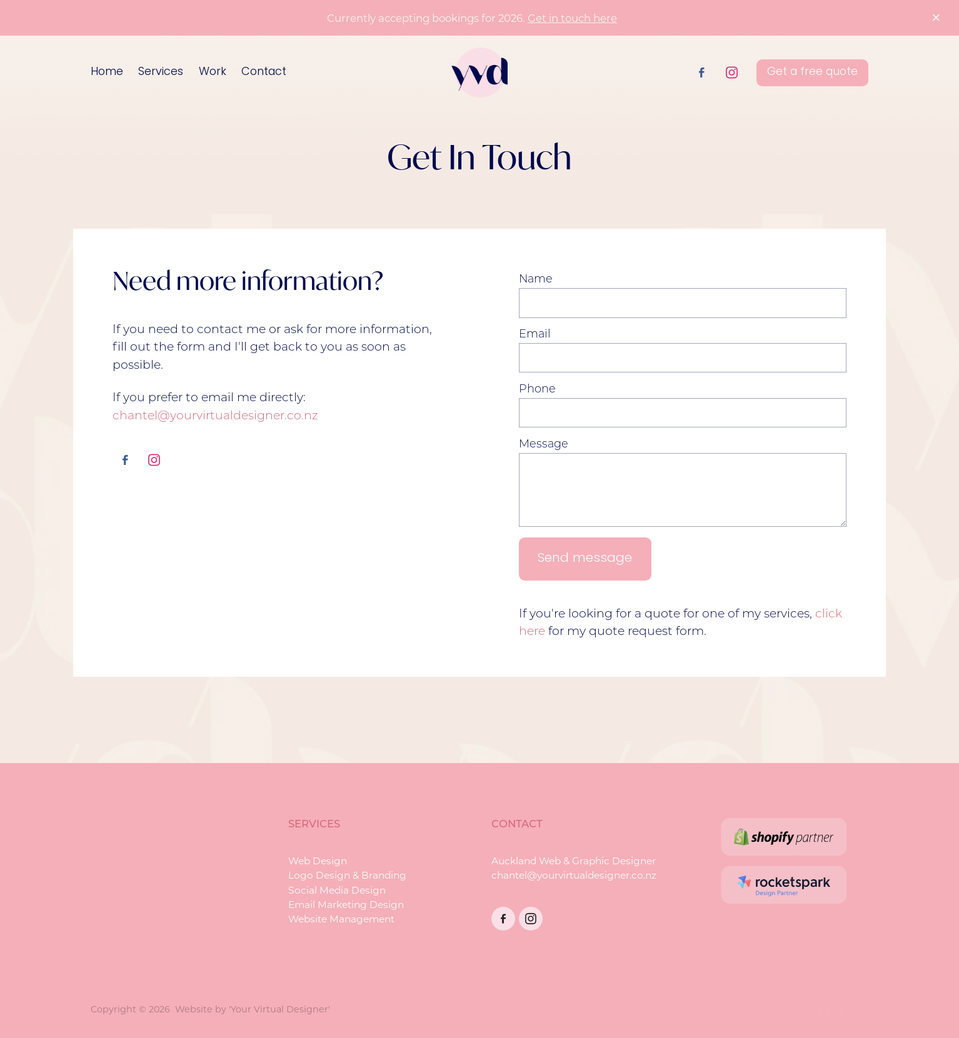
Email (535, 333)
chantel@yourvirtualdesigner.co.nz (215, 414)
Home (107, 72)
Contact (263, 72)
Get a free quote (812, 72)
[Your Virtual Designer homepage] (479, 72)
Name (536, 278)
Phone (537, 388)
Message (543, 443)
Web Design (317, 860)
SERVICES (314, 823)
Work (212, 72)
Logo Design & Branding (347, 875)
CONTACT (517, 823)
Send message (585, 559)
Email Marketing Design (346, 904)
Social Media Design (337, 890)
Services (160, 72)
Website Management (341, 918)
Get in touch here (572, 17)
